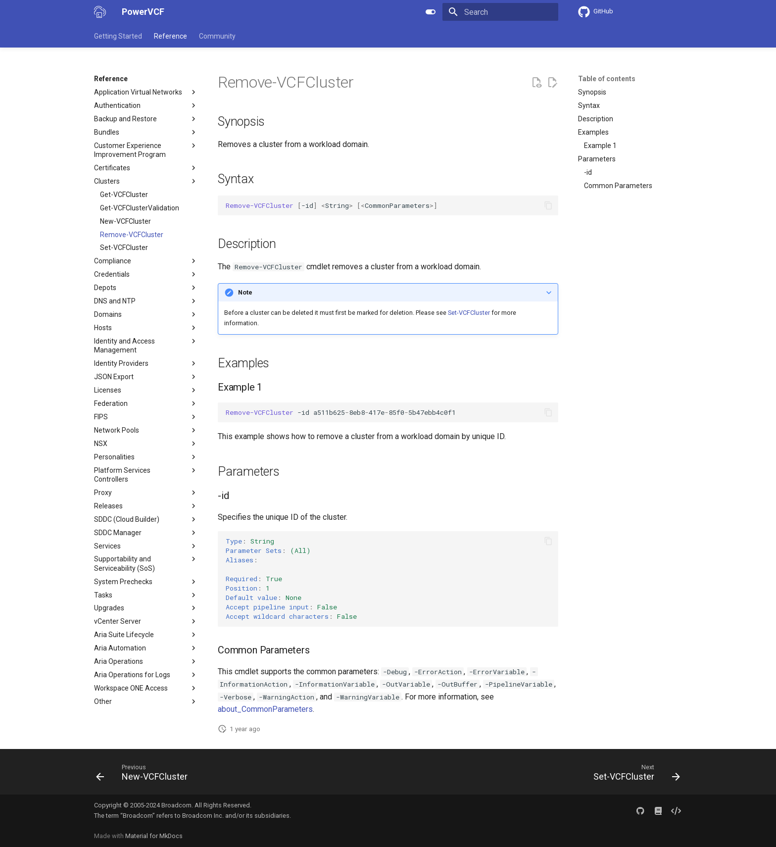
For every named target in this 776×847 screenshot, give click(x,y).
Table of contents (606, 79)
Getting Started (118, 36)
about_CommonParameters (265, 709)
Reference (170, 36)
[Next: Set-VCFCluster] (634, 775)
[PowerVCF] (100, 12)
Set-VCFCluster (469, 312)
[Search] (500, 12)
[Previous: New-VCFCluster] (144, 775)
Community (217, 36)
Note (245, 292)
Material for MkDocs (154, 836)
